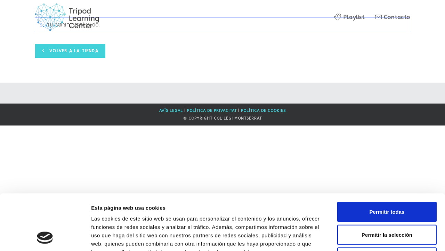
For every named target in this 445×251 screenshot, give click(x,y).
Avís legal (171, 110)
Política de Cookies (263, 110)
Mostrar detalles (376, 237)
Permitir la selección (387, 182)
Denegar (387, 205)
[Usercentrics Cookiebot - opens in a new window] (45, 237)
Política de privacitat (212, 110)
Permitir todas (387, 159)
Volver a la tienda (73, 50)
